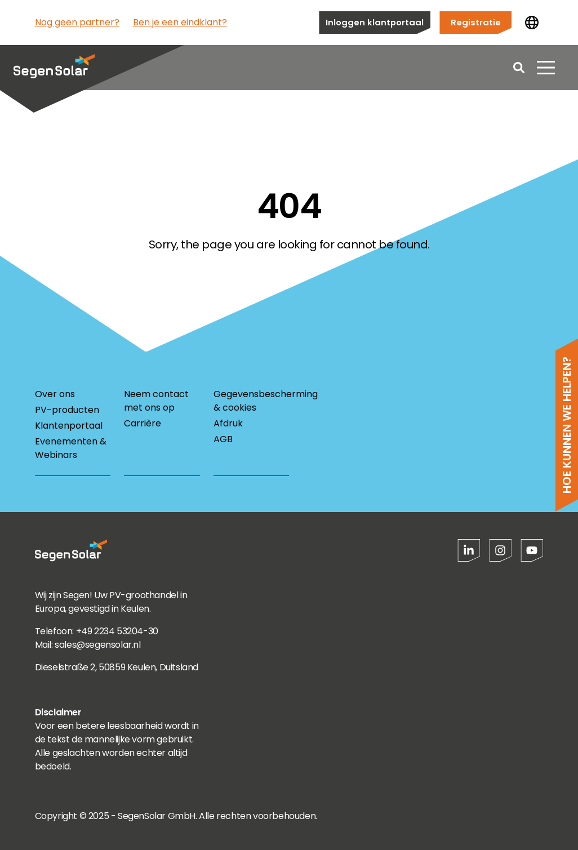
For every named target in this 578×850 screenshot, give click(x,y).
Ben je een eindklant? (180, 22)
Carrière (142, 423)
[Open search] (519, 68)
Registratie (476, 22)
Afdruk (228, 423)
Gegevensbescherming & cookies (251, 401)
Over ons (55, 394)
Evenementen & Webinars (70, 448)
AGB (223, 439)
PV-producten (67, 409)
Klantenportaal (69, 425)
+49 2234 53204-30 (117, 631)
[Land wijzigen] (532, 22)
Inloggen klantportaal (375, 22)
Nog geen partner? (77, 22)
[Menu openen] (546, 68)
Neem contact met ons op (156, 401)
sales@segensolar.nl (97, 644)
